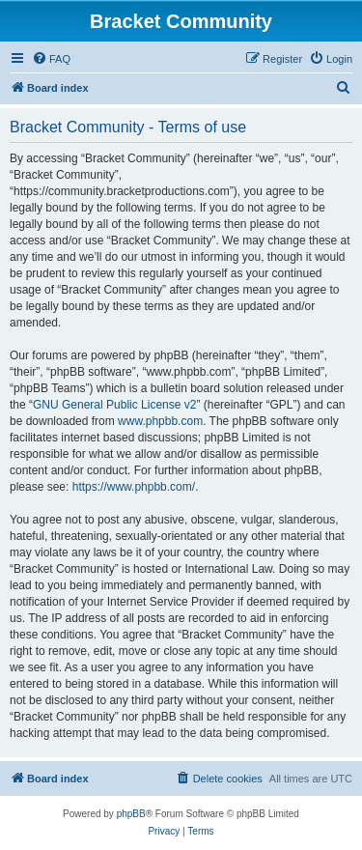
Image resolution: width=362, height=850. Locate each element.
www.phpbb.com (160, 421)
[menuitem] (51, 59)
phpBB (131, 813)
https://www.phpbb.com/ (133, 487)
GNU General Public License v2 (114, 404)
